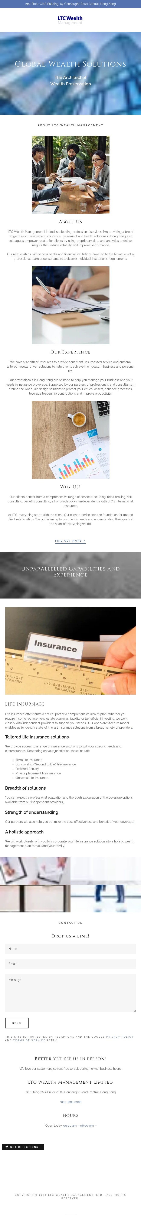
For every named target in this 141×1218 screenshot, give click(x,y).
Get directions (22, 1147)
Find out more (70, 540)
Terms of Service (29, 1040)
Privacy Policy (120, 1036)
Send (16, 1023)
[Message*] (70, 993)
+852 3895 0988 (70, 1102)
